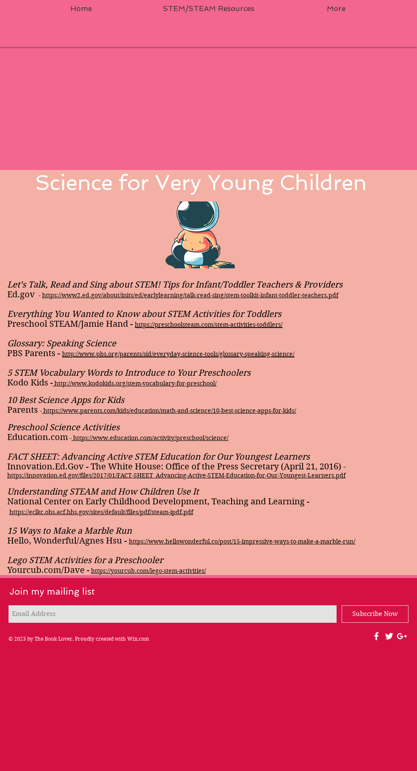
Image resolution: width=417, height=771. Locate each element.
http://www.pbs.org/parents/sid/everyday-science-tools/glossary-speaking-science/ (178, 354)
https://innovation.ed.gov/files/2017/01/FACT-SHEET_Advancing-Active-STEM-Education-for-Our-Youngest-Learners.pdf (176, 475)
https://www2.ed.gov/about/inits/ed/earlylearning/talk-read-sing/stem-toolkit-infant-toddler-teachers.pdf (190, 295)
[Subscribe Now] (375, 614)
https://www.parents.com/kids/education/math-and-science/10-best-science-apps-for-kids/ (169, 410)
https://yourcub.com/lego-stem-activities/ (148, 571)
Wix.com (138, 639)
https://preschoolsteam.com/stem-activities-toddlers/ (209, 324)
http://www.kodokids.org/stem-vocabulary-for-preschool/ (135, 383)
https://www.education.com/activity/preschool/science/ (150, 438)
